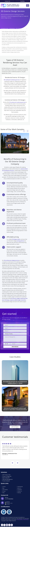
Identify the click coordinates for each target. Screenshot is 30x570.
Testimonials (20, 486)
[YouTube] (7, 525)
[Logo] (11, 5)
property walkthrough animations (18, 300)
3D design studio (16, 239)
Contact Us (7, 1)
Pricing (3, 491)
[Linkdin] (12, 525)
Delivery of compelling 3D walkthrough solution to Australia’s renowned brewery (15, 408)
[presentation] (24, 131)
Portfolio (22, 1)
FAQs (3, 492)
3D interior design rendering (18, 298)
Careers (4, 486)
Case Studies (5, 489)
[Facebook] (2, 525)
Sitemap (19, 492)
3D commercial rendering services (17, 102)
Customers (19, 489)
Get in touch (15, 427)
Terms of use (26, 519)
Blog (3, 488)
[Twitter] (4, 525)
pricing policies (20, 240)
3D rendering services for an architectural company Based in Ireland (15, 382)
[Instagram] (9, 525)
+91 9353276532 (10, 498)
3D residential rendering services (12, 79)
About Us (19, 488)
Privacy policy (19, 519)
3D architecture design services (11, 260)
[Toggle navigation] (27, 5)
